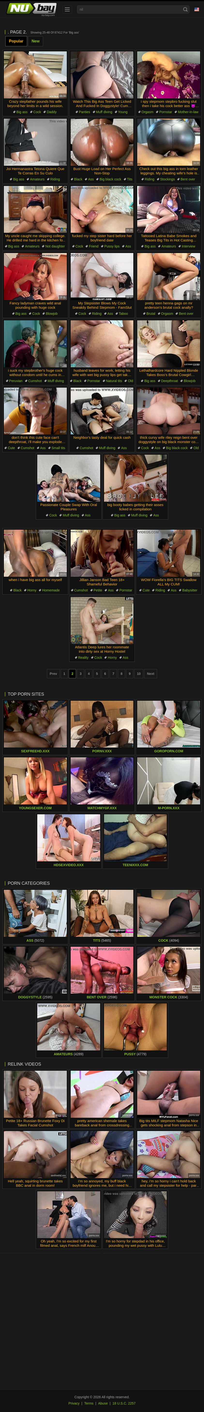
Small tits (58, 448)
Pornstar (165, 112)
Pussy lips (112, 246)
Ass (91, 179)
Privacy (74, 1403)
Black (78, 179)
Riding (55, 179)
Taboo (123, 313)
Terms (88, 1403)
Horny (31, 590)
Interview (188, 246)
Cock (37, 112)
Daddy (51, 112)
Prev (53, 674)
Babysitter (189, 590)
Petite (98, 590)
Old (130, 381)
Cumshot (35, 381)
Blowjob (52, 313)
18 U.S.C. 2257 (124, 1403)
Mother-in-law (188, 112)
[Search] (185, 9)
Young (123, 112)
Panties (84, 112)
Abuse (103, 1403)
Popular (16, 41)
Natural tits (114, 381)
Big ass (22, 112)
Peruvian (16, 381)
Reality (83, 657)
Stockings (167, 179)
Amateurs (37, 179)
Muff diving (104, 112)
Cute (11, 448)
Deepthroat (169, 381)
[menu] (67, 9)
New (36, 41)
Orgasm (148, 112)
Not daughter (55, 246)
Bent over (188, 179)
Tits (129, 179)
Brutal (150, 313)
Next (150, 674)
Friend (93, 246)
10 (139, 674)
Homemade (51, 590)
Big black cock (110, 179)
